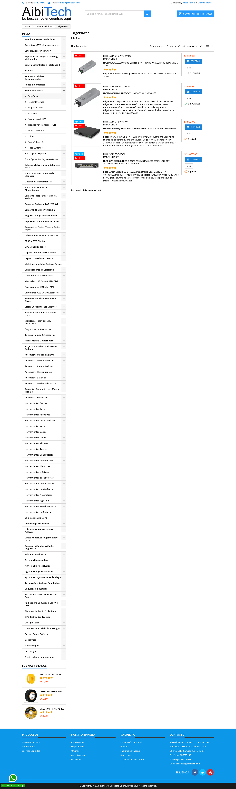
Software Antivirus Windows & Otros (40, 299)
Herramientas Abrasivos (37, 414)
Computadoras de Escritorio (39, 269)
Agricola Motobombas (36, 560)
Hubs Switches (35, 147)
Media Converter (36, 130)
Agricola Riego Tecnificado (39, 571)
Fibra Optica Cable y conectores (41, 159)
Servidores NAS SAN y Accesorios (42, 292)
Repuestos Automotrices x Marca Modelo (42, 390)
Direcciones (126, 755)
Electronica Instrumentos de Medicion (39, 174)
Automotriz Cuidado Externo (39, 354)
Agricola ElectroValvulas (37, 565)
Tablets (29, 70)
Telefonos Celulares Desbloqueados (35, 77)
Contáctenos (77, 742)
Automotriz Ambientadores (39, 366)
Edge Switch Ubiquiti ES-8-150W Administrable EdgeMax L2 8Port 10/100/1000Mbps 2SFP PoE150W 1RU (136, 162)
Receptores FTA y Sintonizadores (42, 45)
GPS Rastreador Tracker (37, 616)
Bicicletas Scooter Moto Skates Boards (41, 596)
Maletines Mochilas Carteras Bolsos (43, 264)
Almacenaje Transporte (37, 523)
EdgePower (33, 96)
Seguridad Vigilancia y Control (41, 215)
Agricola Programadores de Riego (43, 577)
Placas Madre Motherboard (39, 340)
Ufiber (31, 136)
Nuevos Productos (31, 742)
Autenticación (78, 755)
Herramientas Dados (35, 431)
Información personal (131, 742)
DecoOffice (30, 639)
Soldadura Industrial (36, 554)
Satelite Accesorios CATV (38, 50)
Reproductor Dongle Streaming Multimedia (41, 58)
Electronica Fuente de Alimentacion (36, 188)
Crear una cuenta (206, 2)
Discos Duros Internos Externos (41, 306)
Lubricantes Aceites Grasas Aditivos (39, 530)
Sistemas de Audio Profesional (41, 611)
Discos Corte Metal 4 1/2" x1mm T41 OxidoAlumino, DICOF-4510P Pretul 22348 (52, 709)
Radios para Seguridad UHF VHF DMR (42, 604)
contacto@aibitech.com (68, 2)
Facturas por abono (130, 750)
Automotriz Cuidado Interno (39, 360)
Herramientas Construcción (39, 454)
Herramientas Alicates (36, 443)
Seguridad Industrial (36, 588)
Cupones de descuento (132, 759)
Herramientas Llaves (35, 437)
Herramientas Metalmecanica (40, 506)
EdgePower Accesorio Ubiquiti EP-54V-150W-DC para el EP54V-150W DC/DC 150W (140, 64)
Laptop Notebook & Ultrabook (40, 252)
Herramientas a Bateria (37, 471)
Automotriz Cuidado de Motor (40, 383)
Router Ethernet (36, 101)
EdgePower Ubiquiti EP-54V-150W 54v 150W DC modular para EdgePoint (139, 128)
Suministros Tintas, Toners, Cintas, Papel (43, 228)
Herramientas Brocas (36, 403)
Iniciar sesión (189, 2)
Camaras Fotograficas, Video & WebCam (41, 197)
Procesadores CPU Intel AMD (40, 286)
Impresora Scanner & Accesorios (42, 221)
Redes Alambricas (34, 90)
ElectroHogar (32, 645)
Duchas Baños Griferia (36, 634)
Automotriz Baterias (35, 377)
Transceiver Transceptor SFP (42, 124)
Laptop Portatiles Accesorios (39, 258)
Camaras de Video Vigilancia (40, 209)
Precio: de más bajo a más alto (185, 46)
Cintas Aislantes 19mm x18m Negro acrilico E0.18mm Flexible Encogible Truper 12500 (52, 692)
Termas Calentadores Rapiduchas (42, 583)
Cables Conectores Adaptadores (41, 235)
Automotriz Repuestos (36, 397)
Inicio (26, 34)
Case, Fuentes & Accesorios (39, 275)
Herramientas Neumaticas (38, 494)
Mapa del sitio (78, 746)
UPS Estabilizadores (35, 246)
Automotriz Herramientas (38, 371)
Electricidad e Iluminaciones (39, 657)
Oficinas (75, 750)
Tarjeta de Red (35, 107)
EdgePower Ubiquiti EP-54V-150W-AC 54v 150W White (129, 93)
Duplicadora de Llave (36, 517)
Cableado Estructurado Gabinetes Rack (42, 166)
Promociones (28, 746)
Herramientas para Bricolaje (40, 477)
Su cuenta (127, 734)
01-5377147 (39, 2)
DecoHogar (31, 651)
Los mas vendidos (31, 750)
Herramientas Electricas (37, 466)
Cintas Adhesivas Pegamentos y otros (41, 539)
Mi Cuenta (76, 759)
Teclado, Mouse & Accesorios (40, 334)
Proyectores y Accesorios (38, 329)
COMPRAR (193, 61)
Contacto (177, 734)
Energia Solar (32, 622)
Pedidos (124, 746)
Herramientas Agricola (37, 500)
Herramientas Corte (35, 408)
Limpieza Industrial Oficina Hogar (42, 628)
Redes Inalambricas (35, 84)
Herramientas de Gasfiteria (39, 489)
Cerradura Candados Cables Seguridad (39, 547)
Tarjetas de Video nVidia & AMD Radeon (41, 347)
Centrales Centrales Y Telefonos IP (42, 64)
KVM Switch (33, 113)
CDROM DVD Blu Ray (35, 241)
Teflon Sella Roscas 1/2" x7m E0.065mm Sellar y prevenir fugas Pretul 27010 (52, 675)
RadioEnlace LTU (36, 142)
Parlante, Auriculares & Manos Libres (41, 314)
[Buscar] (118, 13)
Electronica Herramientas (38, 181)
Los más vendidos (34, 665)
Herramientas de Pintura (38, 512)
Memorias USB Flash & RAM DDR (41, 281)
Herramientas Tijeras (36, 449)
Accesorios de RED (37, 119)
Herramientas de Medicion (39, 460)
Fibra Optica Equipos (35, 153)
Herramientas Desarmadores (40, 420)
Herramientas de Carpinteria (40, 483)
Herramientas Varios (35, 426)
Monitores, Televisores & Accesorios (38, 322)
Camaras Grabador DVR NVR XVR (42, 204)
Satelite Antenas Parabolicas (40, 39)
